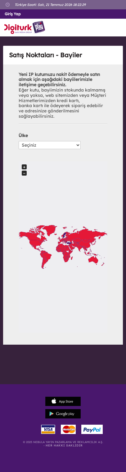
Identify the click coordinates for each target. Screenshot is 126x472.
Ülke (23, 135)
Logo (25, 27)
